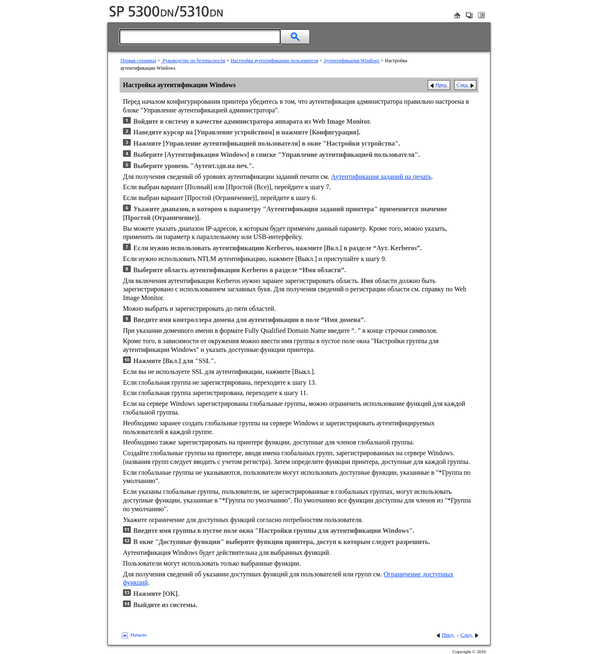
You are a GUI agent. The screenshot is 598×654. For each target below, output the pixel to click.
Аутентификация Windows (352, 60)
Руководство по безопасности (193, 60)
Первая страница (138, 60)
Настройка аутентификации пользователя (274, 60)
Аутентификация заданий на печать (381, 176)
